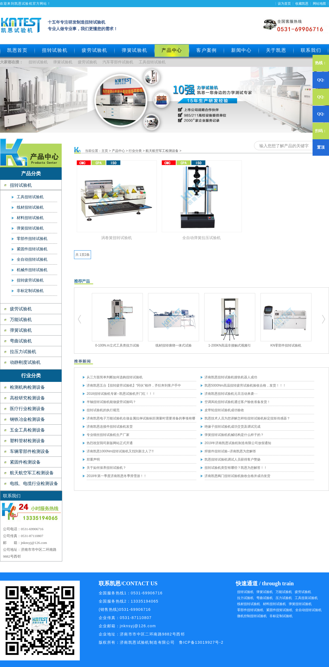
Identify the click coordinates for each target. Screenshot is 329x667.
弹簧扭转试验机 (30, 228)
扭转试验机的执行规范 (103, 410)
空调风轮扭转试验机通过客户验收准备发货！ (237, 402)
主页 (104, 151)
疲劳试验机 (94, 50)
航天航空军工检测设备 (32, 472)
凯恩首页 (17, 50)
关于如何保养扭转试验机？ (106, 468)
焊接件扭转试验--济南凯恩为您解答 (230, 451)
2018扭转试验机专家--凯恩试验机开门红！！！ (121, 394)
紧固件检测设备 (25, 462)
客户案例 (206, 50)
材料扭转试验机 (30, 218)
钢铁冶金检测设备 (27, 419)
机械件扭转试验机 (32, 270)
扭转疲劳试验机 (30, 280)
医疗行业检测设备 (27, 408)
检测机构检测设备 (27, 387)
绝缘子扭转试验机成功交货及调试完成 (232, 426)
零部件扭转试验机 (32, 239)
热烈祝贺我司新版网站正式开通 (110, 443)
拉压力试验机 (23, 351)
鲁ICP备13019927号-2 (201, 642)
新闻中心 (241, 50)
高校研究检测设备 (27, 398)
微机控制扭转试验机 (252, 616)
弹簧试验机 (135, 50)
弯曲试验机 (21, 341)
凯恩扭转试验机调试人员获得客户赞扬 (232, 459)
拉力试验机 (245, 598)
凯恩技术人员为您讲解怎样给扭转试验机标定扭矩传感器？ (247, 418)
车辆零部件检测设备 (29, 451)
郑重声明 (93, 459)
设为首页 (284, 3)
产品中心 (118, 151)
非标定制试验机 (30, 291)
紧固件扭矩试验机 (279, 610)
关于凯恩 (276, 50)
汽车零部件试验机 (118, 62)
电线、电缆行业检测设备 (34, 483)
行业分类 (135, 151)
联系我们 (311, 50)
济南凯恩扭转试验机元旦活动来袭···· (231, 394)
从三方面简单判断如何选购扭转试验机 (115, 377)
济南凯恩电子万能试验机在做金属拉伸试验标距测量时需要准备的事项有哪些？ (141, 419)
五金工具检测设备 (27, 430)
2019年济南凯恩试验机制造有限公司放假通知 (238, 443)
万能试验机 (21, 319)
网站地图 (319, 3)
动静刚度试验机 (25, 362)
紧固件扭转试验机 (32, 249)
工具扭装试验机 (306, 598)
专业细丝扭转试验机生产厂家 (108, 435)
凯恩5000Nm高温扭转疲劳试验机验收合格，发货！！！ (245, 385)
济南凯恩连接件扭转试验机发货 (110, 426)
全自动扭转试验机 (32, 259)
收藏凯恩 (301, 3)
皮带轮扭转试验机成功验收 (224, 410)
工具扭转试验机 (152, 62)
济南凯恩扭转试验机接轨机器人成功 (231, 377)
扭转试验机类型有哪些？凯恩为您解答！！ (236, 468)
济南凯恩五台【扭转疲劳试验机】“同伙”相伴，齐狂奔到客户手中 (134, 385)
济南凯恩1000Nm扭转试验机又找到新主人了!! (120, 451)
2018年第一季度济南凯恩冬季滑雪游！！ (117, 476)
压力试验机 (284, 598)
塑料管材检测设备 (27, 440)
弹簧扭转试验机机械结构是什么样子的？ (234, 435)
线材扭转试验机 (30, 207)
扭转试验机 (55, 50)
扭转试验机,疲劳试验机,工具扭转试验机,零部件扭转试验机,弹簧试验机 (80, 319)
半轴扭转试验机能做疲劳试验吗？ (111, 402)
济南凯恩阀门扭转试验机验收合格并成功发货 (237, 476)
